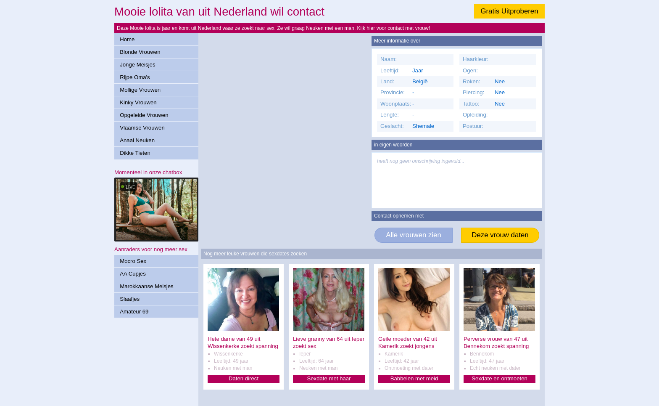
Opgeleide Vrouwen (144, 115)
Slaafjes (130, 299)
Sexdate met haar (329, 378)
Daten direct (243, 378)
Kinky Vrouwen (138, 102)
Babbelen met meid (414, 378)
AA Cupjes (133, 274)
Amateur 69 (134, 311)
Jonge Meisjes (137, 64)
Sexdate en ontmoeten (499, 378)
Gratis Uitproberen (509, 11)
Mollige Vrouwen (140, 90)
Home (127, 39)
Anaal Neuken (137, 140)
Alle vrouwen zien (413, 235)
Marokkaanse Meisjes (147, 286)
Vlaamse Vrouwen (142, 128)
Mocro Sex (133, 261)
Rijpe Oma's (135, 77)
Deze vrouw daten (500, 235)
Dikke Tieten (135, 153)
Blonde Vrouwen (140, 52)
